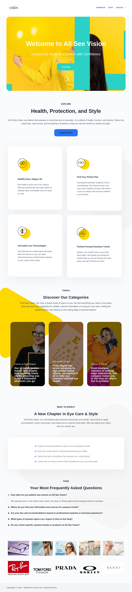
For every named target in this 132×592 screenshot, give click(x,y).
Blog (110, 7)
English (120, 7)
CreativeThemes (50, 587)
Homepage (100, 7)
